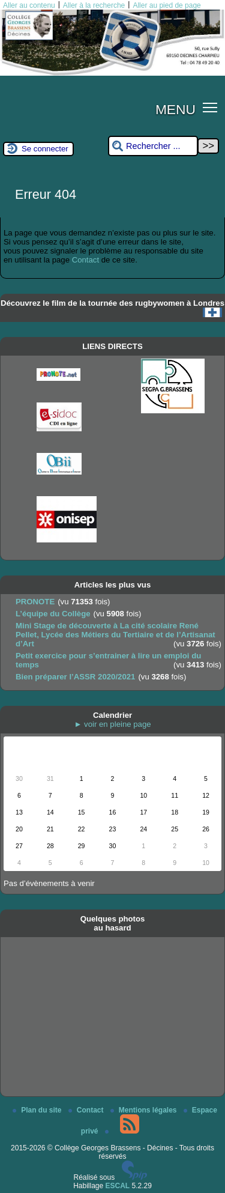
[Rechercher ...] (153, 146)
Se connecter (45, 148)
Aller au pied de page (166, 5)
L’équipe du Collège (53, 613)
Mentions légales (144, 1110)
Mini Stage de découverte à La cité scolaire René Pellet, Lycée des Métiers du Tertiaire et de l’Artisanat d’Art (115, 634)
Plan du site (38, 1110)
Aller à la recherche (94, 5)
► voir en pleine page (112, 724)
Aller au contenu (29, 5)
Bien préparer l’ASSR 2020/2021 (75, 676)
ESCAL (118, 1186)
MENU (175, 109)
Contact (85, 259)
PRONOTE (35, 601)
